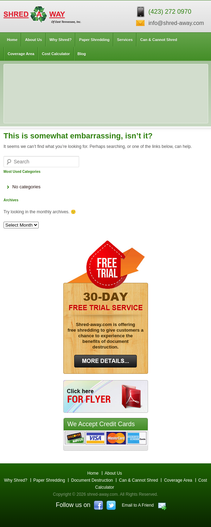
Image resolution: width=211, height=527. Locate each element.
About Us (33, 40)
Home (12, 40)
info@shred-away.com (176, 23)
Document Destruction (92, 480)
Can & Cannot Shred (158, 40)
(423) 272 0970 (169, 11)
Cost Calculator (56, 54)
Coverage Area (21, 54)
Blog (81, 54)
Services (125, 40)
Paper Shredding (94, 40)
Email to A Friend (138, 505)
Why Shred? (61, 40)
